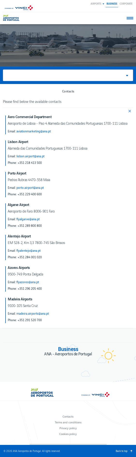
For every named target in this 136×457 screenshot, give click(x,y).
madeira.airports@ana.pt (32, 313)
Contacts (68, 416)
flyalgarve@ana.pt (28, 219)
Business (112, 3)
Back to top (122, 451)
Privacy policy (68, 428)
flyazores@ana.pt (27, 282)
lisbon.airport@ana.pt (30, 156)
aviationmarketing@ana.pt (33, 131)
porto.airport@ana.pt (30, 188)
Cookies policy (68, 434)
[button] (97, 3)
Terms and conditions (68, 422)
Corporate (126, 3)
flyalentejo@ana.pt (28, 250)
